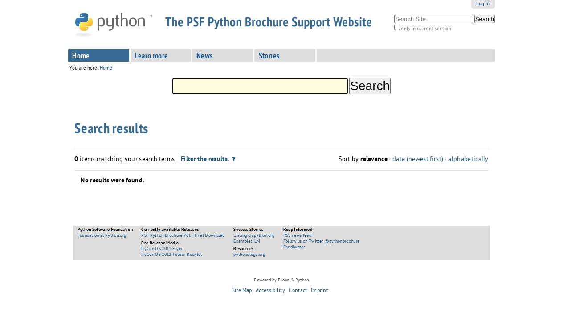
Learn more (151, 56)
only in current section (426, 29)
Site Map (242, 291)
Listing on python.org (253, 236)
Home (81, 56)
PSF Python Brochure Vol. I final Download (182, 236)
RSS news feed (297, 236)
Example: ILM (246, 241)
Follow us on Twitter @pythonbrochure (321, 241)
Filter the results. (206, 159)
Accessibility (270, 291)
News (204, 56)
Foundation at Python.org (102, 236)
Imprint (319, 291)
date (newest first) (417, 160)
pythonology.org (249, 255)
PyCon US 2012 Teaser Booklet (171, 255)
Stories (269, 56)
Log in (483, 4)
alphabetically (468, 160)
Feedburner (294, 247)
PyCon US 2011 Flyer (161, 249)
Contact (298, 291)
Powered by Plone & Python (281, 280)
